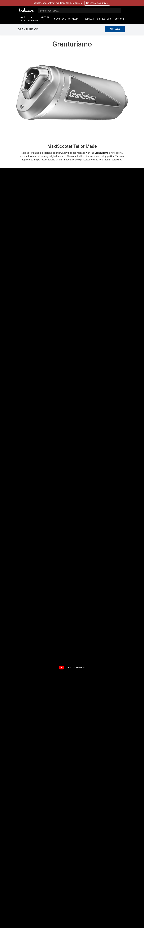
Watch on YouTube (75, 667)
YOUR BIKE (22, 19)
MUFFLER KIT (45, 19)
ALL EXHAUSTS (33, 19)
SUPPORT (119, 19)
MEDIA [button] (76, 19)
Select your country (97, 3)
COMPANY (89, 19)
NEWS (57, 19)
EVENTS (66, 19)
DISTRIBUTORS (104, 19)
